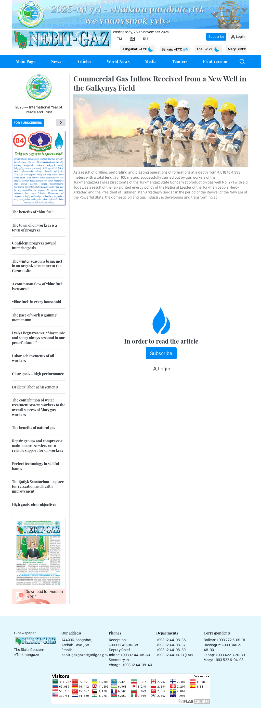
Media (150, 61)
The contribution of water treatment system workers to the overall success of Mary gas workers (38, 407)
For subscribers (28, 123)
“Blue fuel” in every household (36, 301)
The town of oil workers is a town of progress (34, 228)
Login (238, 36)
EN (132, 38)
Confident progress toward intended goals (34, 245)
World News (118, 61)
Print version (215, 61)
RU (145, 38)
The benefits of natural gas (33, 427)
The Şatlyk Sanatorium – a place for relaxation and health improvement (38, 486)
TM (119, 38)
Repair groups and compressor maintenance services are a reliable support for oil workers (37, 445)
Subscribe (216, 36)
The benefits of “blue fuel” (33, 212)
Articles (84, 61)
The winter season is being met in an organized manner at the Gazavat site (37, 266)
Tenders (179, 61)
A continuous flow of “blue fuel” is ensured (37, 286)
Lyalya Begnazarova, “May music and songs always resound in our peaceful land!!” (38, 338)
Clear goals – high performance (38, 373)
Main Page (25, 61)
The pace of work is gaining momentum (34, 317)
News (56, 61)
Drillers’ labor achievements (35, 387)
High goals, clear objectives (34, 504)
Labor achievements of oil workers (33, 358)
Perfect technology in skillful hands (35, 466)
